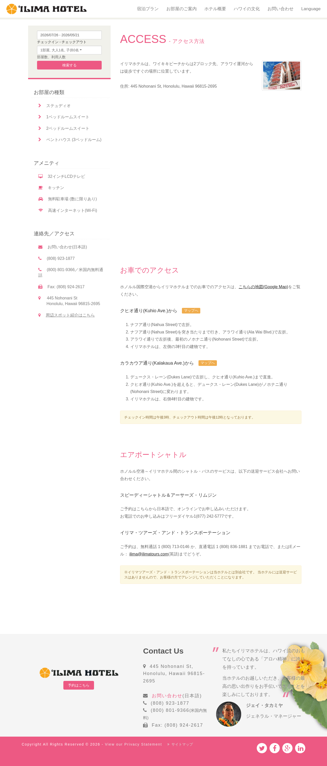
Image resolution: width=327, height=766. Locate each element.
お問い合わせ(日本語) (62, 247)
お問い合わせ (280, 8)
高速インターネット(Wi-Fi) (67, 210)
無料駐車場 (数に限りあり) (67, 199)
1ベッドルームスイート (63, 117)
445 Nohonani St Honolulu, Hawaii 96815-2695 (69, 301)
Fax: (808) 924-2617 (61, 287)
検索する (69, 65)
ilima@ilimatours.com (148, 554)
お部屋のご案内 (181, 8)
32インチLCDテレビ (61, 176)
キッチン (51, 187)
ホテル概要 (215, 8)
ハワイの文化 (247, 8)
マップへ (191, 310)
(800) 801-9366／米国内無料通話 (70, 272)
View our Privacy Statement (133, 744)
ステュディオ (54, 105)
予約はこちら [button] (78, 685)
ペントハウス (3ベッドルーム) (69, 139)
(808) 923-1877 (56, 258)
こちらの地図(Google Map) (263, 287)
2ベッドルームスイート (63, 128)
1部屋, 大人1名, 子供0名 (59, 50)
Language (311, 8)
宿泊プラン (148, 8)
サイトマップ (180, 744)
